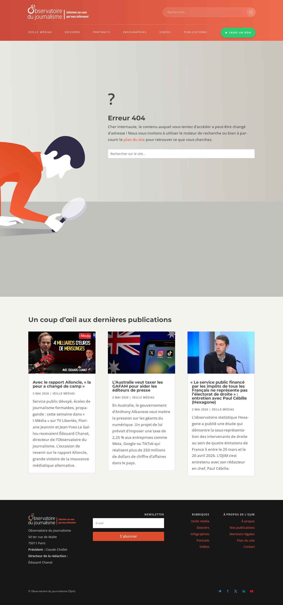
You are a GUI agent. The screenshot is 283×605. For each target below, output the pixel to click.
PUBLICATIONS (195, 32)
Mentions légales (242, 534)
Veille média (200, 521)
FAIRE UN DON (238, 32)
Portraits (203, 540)
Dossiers (203, 527)
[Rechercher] (251, 12)
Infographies (200, 534)
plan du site (134, 139)
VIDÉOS (165, 32)
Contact (249, 546)
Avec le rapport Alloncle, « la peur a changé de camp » (62, 384)
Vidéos (204, 546)
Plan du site (246, 540)
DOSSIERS (72, 32)
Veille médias (64, 393)
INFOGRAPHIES (135, 32)
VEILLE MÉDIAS (40, 32)
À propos (248, 521)
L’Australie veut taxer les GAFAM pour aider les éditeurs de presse (137, 386)
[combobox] (205, 12)
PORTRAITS (102, 32)
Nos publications (242, 527)
